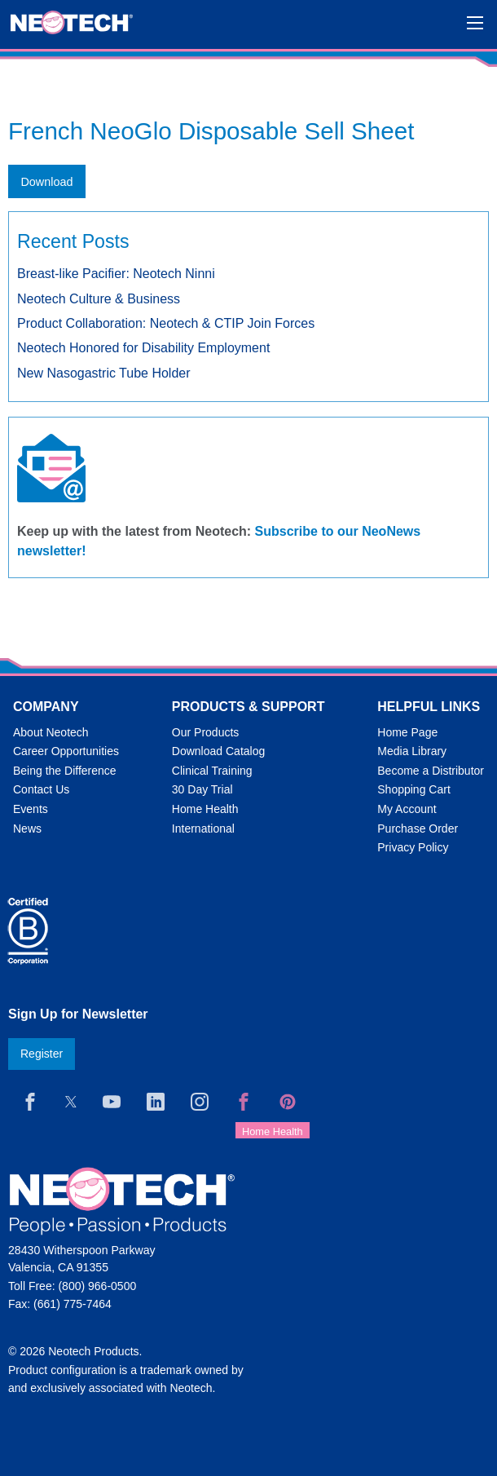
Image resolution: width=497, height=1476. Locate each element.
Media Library (411, 751)
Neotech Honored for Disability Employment (143, 348)
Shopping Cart (414, 789)
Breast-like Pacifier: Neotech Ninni (116, 274)
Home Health (205, 808)
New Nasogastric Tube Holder (104, 373)
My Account (406, 808)
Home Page (407, 732)
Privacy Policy (412, 847)
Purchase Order (417, 828)
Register (41, 1053)
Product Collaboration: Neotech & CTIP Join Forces (165, 323)
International (203, 828)
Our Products (205, 732)
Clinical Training (212, 770)
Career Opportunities (66, 751)
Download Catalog (218, 751)
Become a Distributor (430, 770)
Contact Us (41, 789)
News (27, 828)
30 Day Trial (202, 789)
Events (30, 808)
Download (46, 181)
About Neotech (51, 732)
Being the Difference (65, 770)
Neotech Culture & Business (98, 299)
